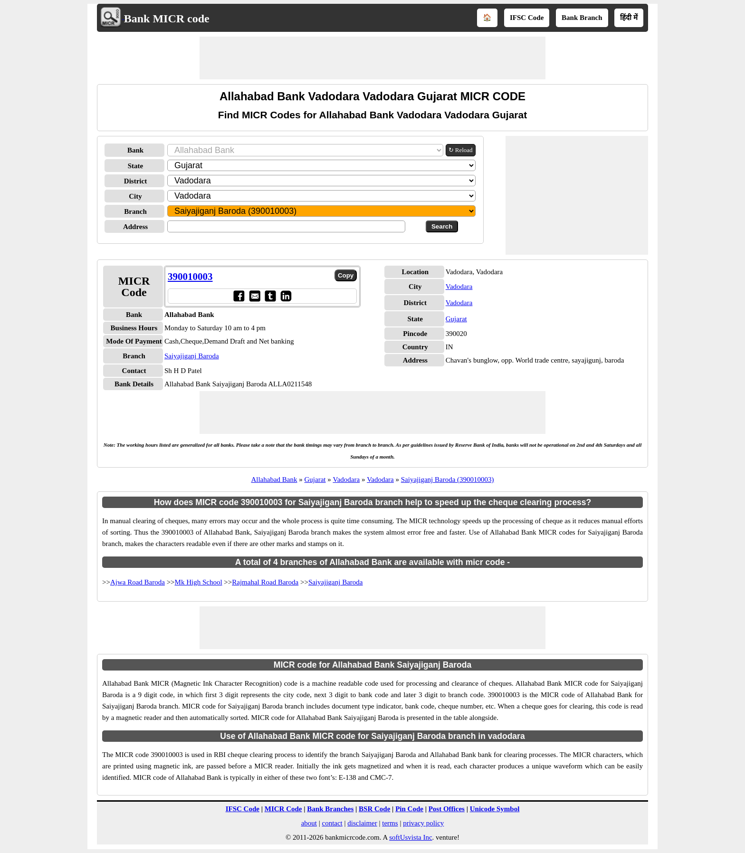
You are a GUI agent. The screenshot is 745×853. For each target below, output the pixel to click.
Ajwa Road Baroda (137, 582)
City (135, 196)
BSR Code (374, 809)
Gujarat (456, 319)
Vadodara (459, 286)
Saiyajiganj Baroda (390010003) (447, 479)
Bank (135, 150)
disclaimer (362, 823)
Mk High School (198, 582)
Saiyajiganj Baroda (191, 356)
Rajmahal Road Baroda (265, 582)
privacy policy (423, 823)
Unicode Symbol (495, 809)
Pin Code (409, 809)
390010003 (190, 276)
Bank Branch (582, 17)
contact (332, 823)
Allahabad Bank (274, 479)
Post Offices (447, 809)
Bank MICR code (167, 18)
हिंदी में (629, 17)
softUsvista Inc (410, 837)
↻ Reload (461, 149)
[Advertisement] (372, 58)
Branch (135, 211)
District (135, 181)
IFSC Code (527, 17)
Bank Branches (330, 809)
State (135, 166)
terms (390, 823)
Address (135, 226)
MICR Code (283, 809)
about (309, 823)
